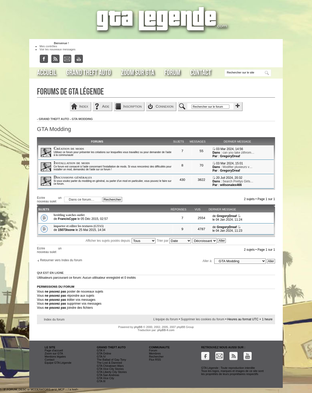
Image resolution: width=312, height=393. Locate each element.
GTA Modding (82, 118)
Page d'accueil (54, 350)
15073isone (66, 230)
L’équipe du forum (165, 319)
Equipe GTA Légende (58, 362)
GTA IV (101, 356)
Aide (105, 106)
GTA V (101, 350)
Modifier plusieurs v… (237, 167)
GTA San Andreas (108, 375)
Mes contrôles (48, 46)
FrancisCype (67, 219)
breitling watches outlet (69, 215)
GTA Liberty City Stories (112, 371)
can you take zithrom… (239, 152)
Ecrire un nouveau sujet (49, 199)
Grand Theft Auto (88, 72)
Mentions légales (55, 356)
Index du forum (54, 319)
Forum (172, 72)
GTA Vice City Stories (110, 368)
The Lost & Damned (109, 362)
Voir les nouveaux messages (57, 49)
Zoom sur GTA (137, 72)
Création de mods (69, 148)
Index (83, 106)
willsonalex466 (231, 185)
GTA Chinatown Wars (110, 365)
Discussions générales (73, 177)
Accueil (46, 72)
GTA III (101, 381)
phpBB (138, 327)
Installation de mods (72, 163)
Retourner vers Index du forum (61, 260)
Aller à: (207, 261)
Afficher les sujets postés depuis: (120, 240)
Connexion (164, 106)
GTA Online (104, 353)
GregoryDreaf (230, 156)
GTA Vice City (105, 378)
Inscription (132, 106)
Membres (155, 353)
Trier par (174, 240)
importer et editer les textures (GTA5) (79, 226)
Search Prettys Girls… (238, 181)
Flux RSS (155, 359)
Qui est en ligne (50, 272)
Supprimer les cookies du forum (203, 319)
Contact (200, 72)
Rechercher (156, 356)
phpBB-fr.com (165, 330)
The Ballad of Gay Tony (111, 359)
